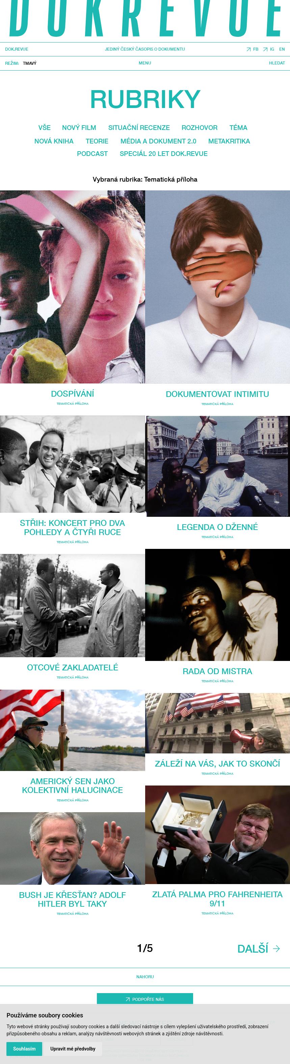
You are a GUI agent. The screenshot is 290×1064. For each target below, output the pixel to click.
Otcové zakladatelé (72, 667)
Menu (145, 63)
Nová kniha (54, 141)
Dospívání (72, 393)
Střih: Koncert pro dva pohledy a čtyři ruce (72, 527)
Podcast (92, 153)
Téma (238, 127)
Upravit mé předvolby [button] (72, 1049)
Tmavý (29, 63)
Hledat (277, 63)
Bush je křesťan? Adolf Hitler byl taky (72, 899)
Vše (44, 127)
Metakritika (229, 141)
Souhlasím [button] (24, 1049)
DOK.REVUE (16, 49)
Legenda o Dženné (217, 527)
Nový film (79, 127)
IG (272, 49)
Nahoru (145, 977)
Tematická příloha (72, 403)
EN (282, 49)
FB (255, 49)
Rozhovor (199, 127)
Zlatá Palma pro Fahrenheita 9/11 (217, 898)
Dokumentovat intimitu (217, 394)
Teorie (97, 141)
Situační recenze (139, 127)
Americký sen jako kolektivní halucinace (72, 785)
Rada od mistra (217, 671)
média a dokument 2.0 (158, 141)
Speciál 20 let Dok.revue (164, 153)
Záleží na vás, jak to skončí (217, 763)
